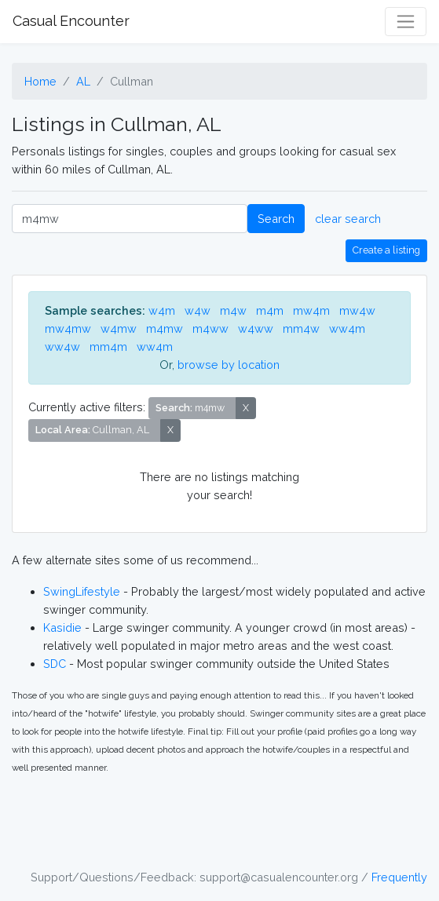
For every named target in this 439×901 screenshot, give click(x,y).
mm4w (301, 328)
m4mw (164, 328)
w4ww (255, 328)
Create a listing (386, 250)
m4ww (210, 328)
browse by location (228, 364)
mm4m (108, 346)
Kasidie (62, 627)
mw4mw (68, 328)
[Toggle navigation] (405, 21)
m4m (270, 310)
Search (276, 218)
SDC (54, 663)
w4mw (119, 328)
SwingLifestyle (81, 591)
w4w (197, 310)
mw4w (357, 310)
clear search (348, 218)
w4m (161, 310)
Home (40, 81)
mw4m (311, 310)
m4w (233, 310)
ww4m (347, 328)
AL (83, 81)
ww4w (62, 346)
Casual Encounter (71, 21)
